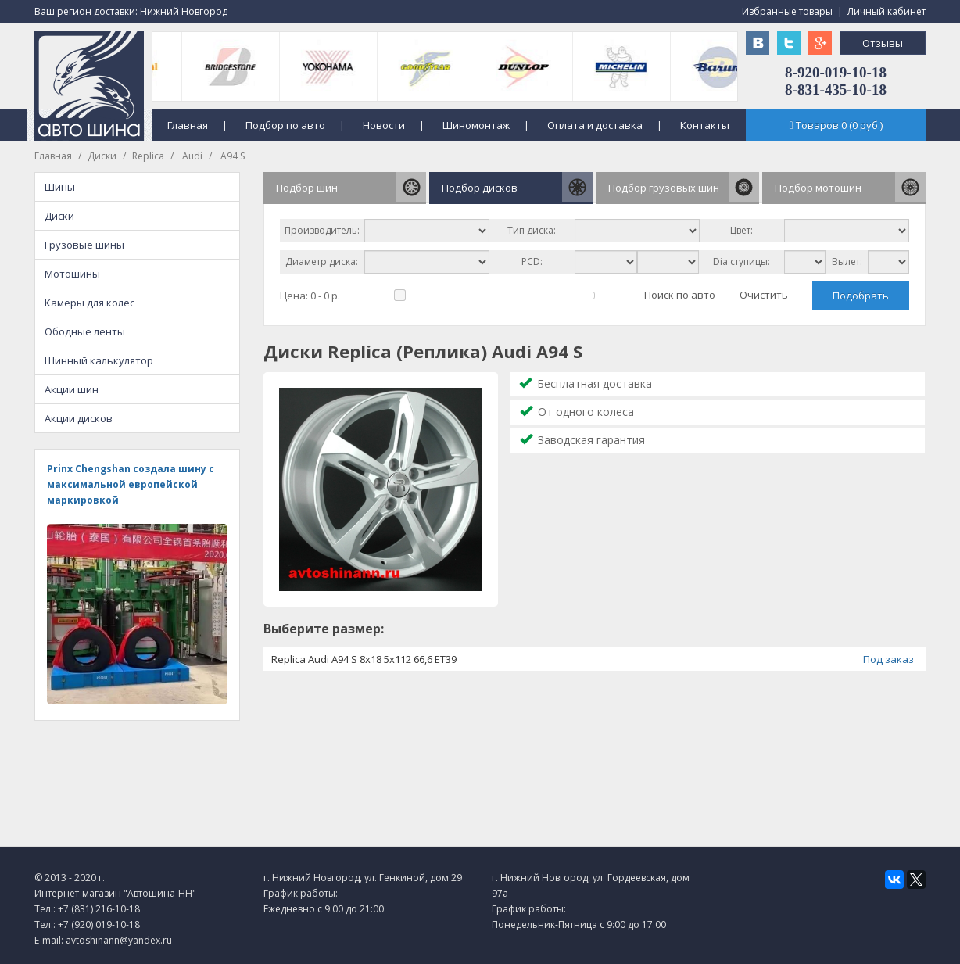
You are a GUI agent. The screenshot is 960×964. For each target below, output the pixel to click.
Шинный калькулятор (99, 360)
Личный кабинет (886, 11)
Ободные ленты (85, 331)
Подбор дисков (480, 188)
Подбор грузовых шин (663, 188)
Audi (191, 156)
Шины (60, 187)
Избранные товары (787, 11)
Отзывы (882, 43)
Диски (102, 156)
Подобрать (861, 295)
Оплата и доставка (595, 125)
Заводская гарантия (591, 439)
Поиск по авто (679, 295)
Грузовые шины (84, 245)
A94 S (231, 156)
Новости (384, 125)
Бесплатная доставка (594, 383)
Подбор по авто (285, 125)
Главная (187, 125)
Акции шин (72, 389)
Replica (148, 156)
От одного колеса (586, 411)
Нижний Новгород (183, 11)
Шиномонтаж (476, 125)
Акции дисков (79, 418)
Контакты (704, 125)
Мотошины (72, 274)
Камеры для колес (89, 303)
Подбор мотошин (818, 188)
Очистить (764, 295)
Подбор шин (307, 188)
